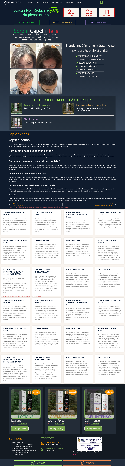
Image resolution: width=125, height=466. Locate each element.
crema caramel (42, 240)
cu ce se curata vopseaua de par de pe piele (76, 215)
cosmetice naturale (26, 207)
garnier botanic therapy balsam (43, 271)
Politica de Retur (57, 3)
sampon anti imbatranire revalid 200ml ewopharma (13, 272)
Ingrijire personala (15, 296)
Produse (30, 3)
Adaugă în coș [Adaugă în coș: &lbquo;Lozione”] (19, 428)
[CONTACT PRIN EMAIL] (42, 443)
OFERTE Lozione (26, 22)
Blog (74, 454)
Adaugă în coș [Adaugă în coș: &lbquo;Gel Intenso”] (93, 428)
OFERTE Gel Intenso (98, 22)
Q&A (37, 3)
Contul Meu (69, 3)
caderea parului (15, 207)
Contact (78, 3)
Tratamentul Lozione (37, 105)
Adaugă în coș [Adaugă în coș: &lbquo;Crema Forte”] (56, 428)
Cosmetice (5, 296)
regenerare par (42, 207)
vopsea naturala (63, 207)
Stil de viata (38, 296)
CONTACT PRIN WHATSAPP (54, 448)
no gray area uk (74, 240)
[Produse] (82, 463)
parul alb (35, 207)
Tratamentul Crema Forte (92, 105)
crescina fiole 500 (75, 270)
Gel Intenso (31, 119)
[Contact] (33, 463)
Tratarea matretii (53, 207)
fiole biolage (104, 270)
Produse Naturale (29, 296)
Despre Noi (45, 3)
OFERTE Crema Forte (62, 22)
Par (22, 296)
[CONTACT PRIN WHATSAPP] (42, 449)
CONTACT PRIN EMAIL (53, 442)
